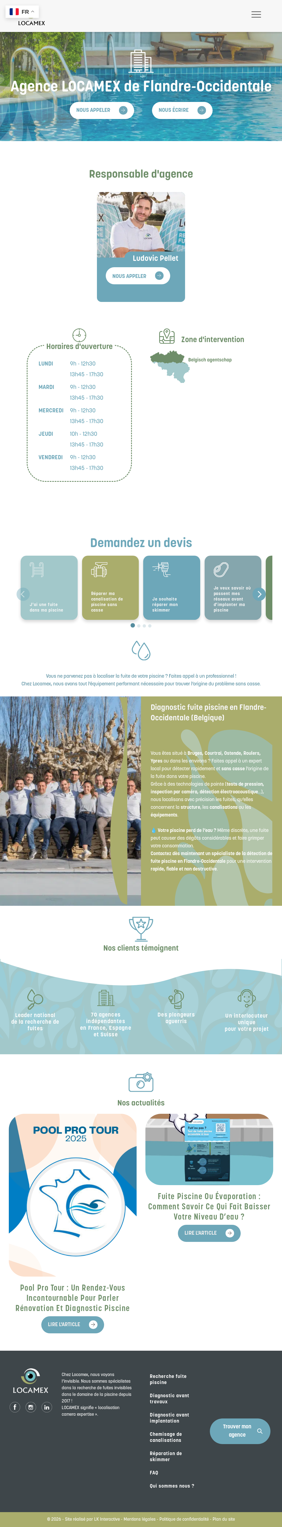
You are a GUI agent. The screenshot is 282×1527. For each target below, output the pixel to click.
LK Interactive (107, 1519)
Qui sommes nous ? (172, 1486)
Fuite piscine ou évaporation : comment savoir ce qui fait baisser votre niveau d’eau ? (209, 1207)
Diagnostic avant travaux (169, 1399)
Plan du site (224, 1519)
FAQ (154, 1473)
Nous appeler (93, 110)
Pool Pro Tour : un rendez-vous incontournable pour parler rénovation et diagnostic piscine (72, 1298)
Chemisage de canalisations (166, 1437)
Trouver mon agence (242, 1431)
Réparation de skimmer (166, 1457)
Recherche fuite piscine (168, 1379)
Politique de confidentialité (184, 1519)
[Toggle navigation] (256, 16)
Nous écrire (174, 110)
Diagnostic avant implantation (169, 1418)
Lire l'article (64, 1325)
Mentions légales (140, 1519)
